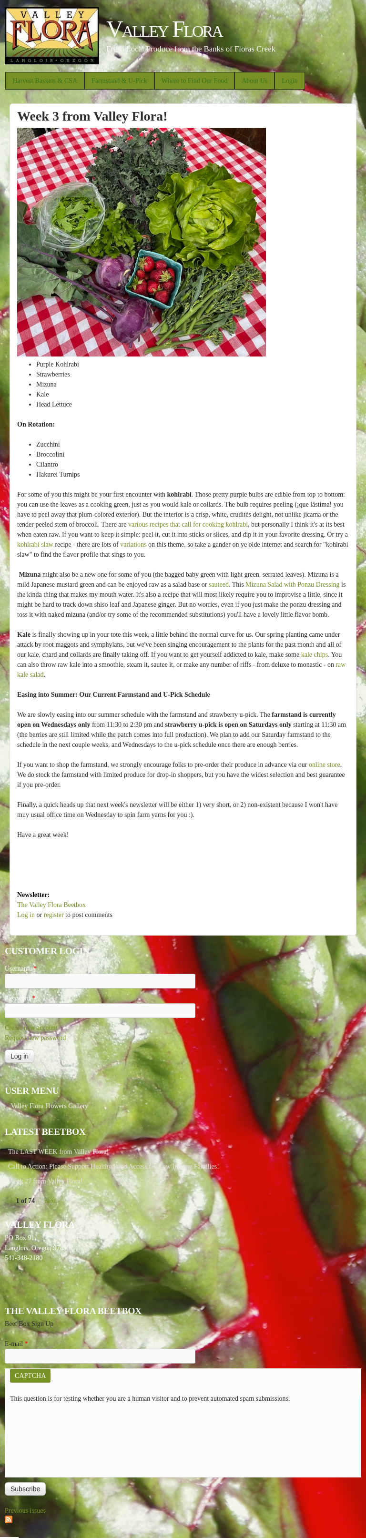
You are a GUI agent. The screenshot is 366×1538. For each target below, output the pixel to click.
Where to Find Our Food (194, 80)
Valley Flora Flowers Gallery (49, 1106)
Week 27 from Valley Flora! (45, 1181)
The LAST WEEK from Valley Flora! (58, 1151)
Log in (26, 914)
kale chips (314, 654)
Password (20, 998)
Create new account (31, 1027)
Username (21, 968)
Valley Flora (164, 29)
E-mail (16, 1343)
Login (289, 80)
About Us (254, 80)
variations (133, 544)
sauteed (219, 584)
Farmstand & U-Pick (119, 80)
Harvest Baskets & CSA (44, 80)
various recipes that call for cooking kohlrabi (188, 524)
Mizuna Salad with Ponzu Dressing (292, 584)
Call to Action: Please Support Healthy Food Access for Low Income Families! (113, 1166)
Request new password (35, 1037)
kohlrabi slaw (35, 544)
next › (52, 1200)
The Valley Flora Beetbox (51, 904)
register (54, 914)
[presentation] (49, 1438)
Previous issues (25, 1510)
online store (324, 764)
